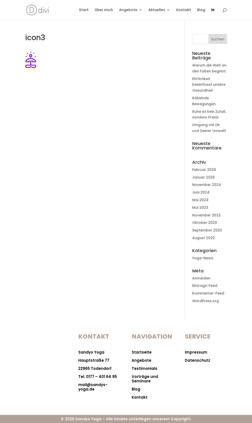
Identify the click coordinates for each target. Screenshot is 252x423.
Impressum (196, 352)
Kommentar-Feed (208, 293)
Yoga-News (202, 258)
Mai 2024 (200, 199)
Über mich (104, 10)
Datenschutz (197, 360)
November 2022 (206, 215)
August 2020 (203, 237)
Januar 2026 (203, 177)
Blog (201, 10)
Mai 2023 (200, 207)
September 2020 (207, 230)
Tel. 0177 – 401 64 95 (97, 376)
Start (84, 10)
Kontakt (183, 10)
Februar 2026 (204, 169)
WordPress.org (205, 300)
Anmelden (201, 278)
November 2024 (206, 184)
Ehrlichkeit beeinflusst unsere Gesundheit (208, 84)
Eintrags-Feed (204, 285)
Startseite (142, 352)
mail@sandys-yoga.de (92, 387)
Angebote (128, 10)
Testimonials (144, 368)
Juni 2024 (200, 192)
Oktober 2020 (204, 222)
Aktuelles (156, 10)
